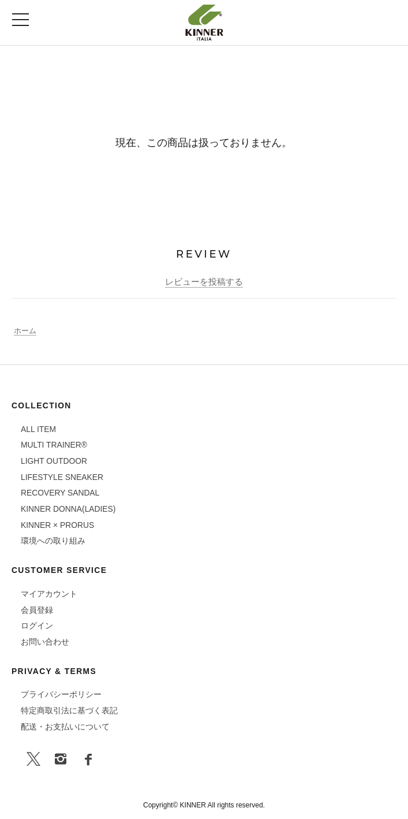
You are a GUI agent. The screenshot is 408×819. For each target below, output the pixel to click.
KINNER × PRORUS (57, 525)
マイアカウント (49, 593)
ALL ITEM (38, 429)
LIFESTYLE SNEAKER (62, 477)
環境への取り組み (53, 540)
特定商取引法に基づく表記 (69, 710)
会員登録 (37, 610)
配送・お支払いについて (65, 726)
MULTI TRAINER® (54, 444)
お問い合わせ (45, 641)
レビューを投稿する (204, 281)
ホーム (25, 331)
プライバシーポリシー (61, 694)
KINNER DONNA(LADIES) (68, 508)
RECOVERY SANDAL (60, 492)
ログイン (37, 625)
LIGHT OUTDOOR (54, 461)
